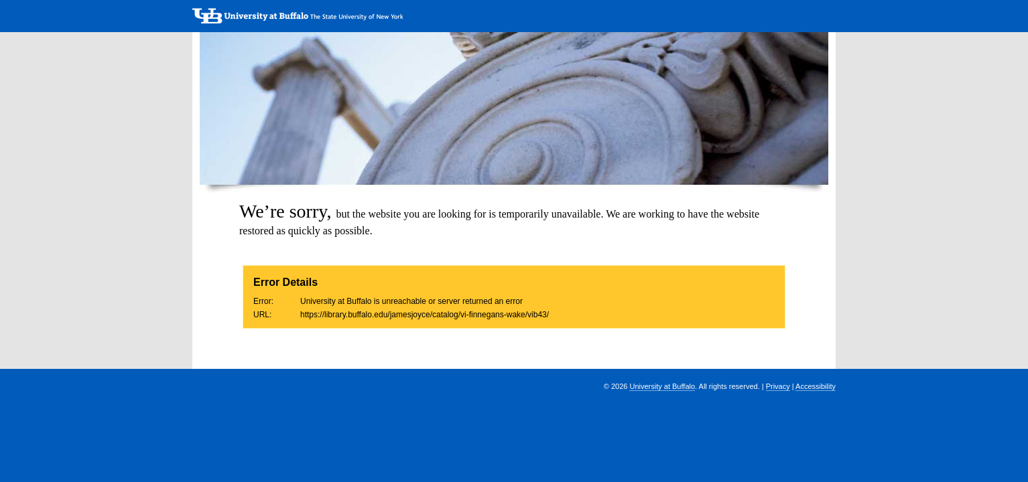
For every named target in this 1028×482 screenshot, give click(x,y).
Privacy (778, 386)
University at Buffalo (662, 386)
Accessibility (815, 386)
